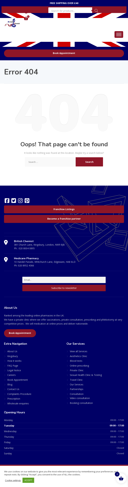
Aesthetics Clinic (78, 356)
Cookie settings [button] (13, 480)
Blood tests (76, 360)
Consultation (77, 394)
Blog (9, 384)
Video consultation (80, 398)
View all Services (78, 351)
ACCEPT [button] (28, 480)
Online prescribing (79, 365)
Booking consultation (81, 403)
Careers (11, 375)
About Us (12, 351)
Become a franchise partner (64, 218)
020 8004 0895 (27, 248)
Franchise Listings (64, 209)
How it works (14, 360)
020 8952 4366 (26, 265)
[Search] (96, 10)
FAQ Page (12, 365)
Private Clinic (77, 370)
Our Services (76, 384)
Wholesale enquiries (18, 403)
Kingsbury (12, 356)
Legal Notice (14, 370)
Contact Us (13, 389)
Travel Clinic (76, 379)
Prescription (13, 398)
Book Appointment (64, 53)
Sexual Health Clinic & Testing (86, 375)
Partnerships (76, 389)
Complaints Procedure (19, 394)
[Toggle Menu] (119, 34)
